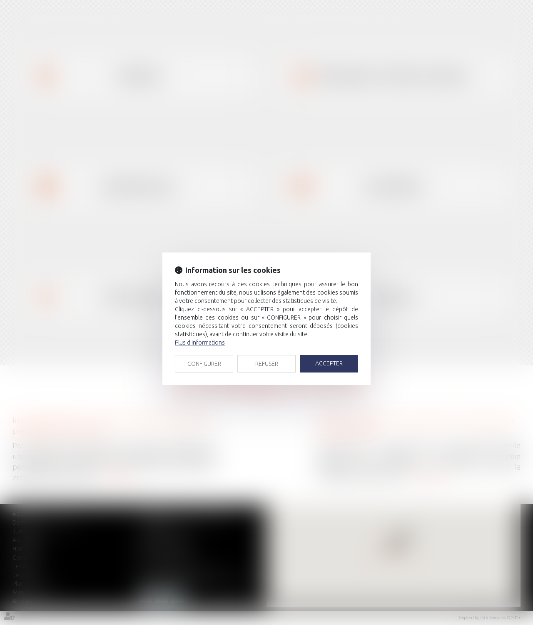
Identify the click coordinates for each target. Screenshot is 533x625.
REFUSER (266, 363)
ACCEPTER (329, 363)
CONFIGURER (204, 363)
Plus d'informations (200, 342)
